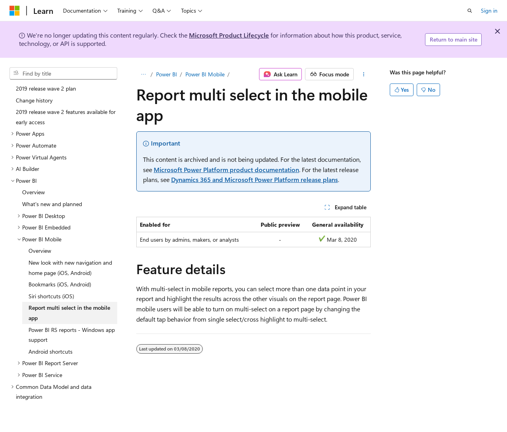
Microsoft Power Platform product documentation (226, 169)
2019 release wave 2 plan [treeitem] (46, 88)
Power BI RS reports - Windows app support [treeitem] (72, 335)
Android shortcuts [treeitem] (50, 351)
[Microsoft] (15, 11)
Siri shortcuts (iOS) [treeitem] (51, 296)
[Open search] (470, 11)
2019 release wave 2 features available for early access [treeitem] (66, 117)
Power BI (166, 74)
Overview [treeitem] (33, 192)
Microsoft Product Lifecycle (229, 35)
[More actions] (364, 74)
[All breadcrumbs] (143, 74)
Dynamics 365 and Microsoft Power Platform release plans (254, 179)
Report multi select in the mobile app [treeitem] (69, 313)
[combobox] (63, 73)
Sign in (489, 10)
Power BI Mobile (205, 74)
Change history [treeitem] (34, 100)
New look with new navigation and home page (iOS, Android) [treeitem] (70, 268)
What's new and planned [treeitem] (52, 204)
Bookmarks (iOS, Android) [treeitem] (60, 284)
